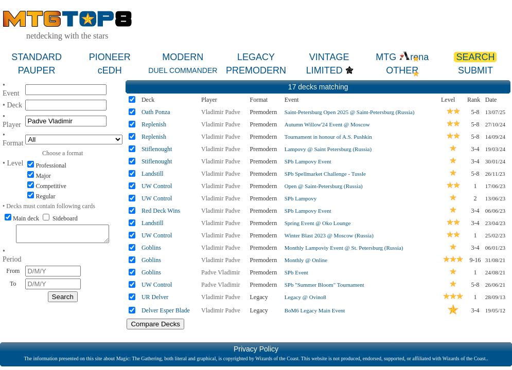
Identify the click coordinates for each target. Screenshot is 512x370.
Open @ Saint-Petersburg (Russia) (324, 186)
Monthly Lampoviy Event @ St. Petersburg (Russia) (344, 248)
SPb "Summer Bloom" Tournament (324, 285)
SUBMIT (475, 70)
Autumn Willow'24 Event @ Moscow (327, 124)
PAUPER (37, 70)
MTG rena (402, 57)
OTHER (402, 70)
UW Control (157, 186)
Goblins (151, 247)
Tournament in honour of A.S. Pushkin (328, 137)
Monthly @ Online (306, 260)
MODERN (182, 57)
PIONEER (110, 57)
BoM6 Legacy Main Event (315, 310)
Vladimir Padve (220, 112)
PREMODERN (256, 70)
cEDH (110, 70)
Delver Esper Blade (166, 310)
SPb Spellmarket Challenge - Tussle (325, 174)
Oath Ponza (156, 112)
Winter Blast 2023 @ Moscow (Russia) (329, 235)
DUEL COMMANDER (182, 70)
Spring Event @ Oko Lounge (318, 223)
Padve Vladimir (220, 272)
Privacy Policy (256, 349)
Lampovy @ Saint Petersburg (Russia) (328, 149)
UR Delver (155, 297)
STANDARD (36, 57)
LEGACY (256, 57)
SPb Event (296, 272)
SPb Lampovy (301, 198)
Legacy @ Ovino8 (305, 297)
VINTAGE (329, 57)
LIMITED (324, 70)
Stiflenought (157, 149)
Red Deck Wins (161, 210)
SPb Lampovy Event (308, 161)
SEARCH (475, 57)
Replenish (154, 124)
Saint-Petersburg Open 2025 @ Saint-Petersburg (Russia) (350, 112)
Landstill (153, 173)
